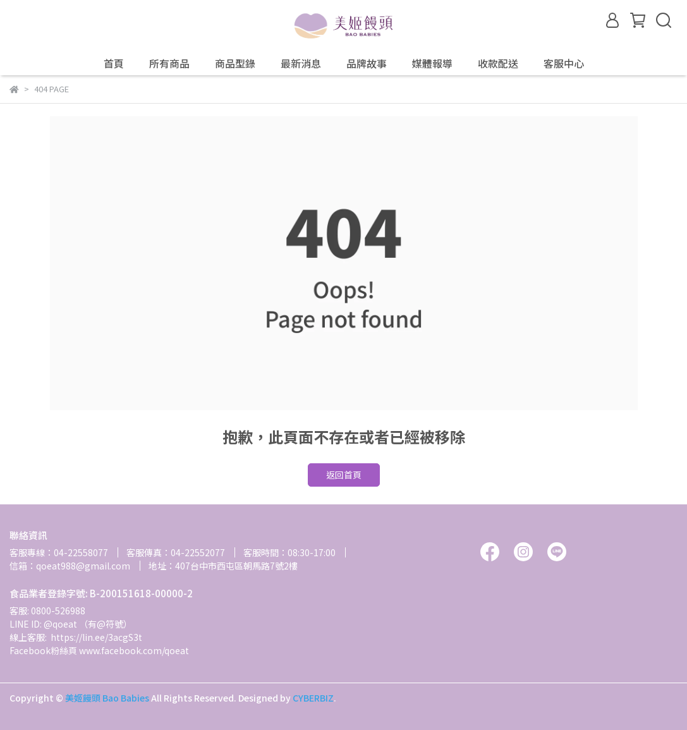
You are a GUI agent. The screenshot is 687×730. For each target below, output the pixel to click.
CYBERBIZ (313, 697)
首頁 (114, 63)
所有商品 (169, 63)
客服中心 (564, 63)
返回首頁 (344, 474)
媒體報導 (432, 63)
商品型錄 (235, 63)
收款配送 (498, 63)
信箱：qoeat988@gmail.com (69, 565)
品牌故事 (366, 63)
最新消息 (301, 63)
